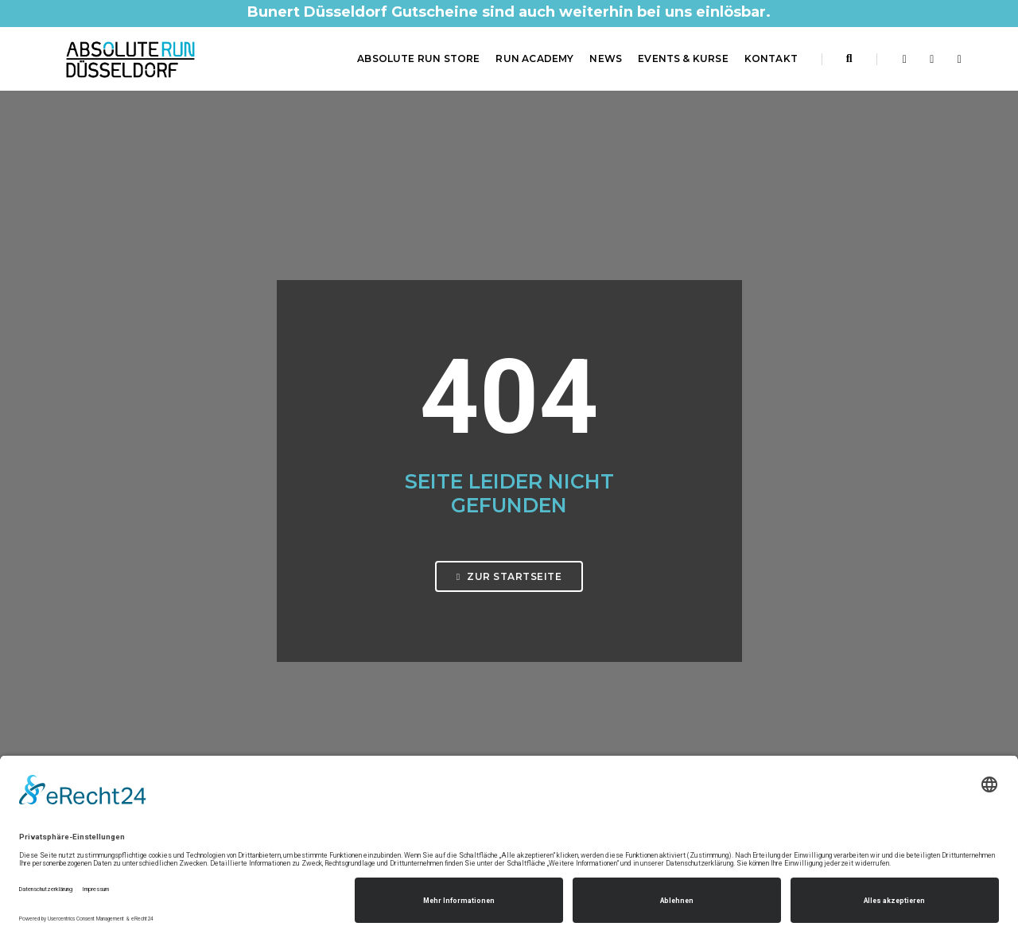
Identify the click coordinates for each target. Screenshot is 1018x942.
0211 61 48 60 (116, 738)
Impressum (549, 680)
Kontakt (771, 58)
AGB (532, 718)
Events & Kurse (683, 58)
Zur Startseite (509, 392)
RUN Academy (534, 58)
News (605, 58)
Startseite (546, 661)
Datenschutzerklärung (577, 699)
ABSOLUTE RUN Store (418, 58)
